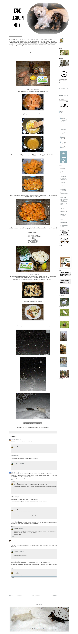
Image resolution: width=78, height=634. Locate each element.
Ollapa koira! (62, 208)
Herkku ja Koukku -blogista (35, 227)
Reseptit (13, 432)
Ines (67, 88)
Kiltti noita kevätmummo (63, 201)
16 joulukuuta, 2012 (21, 528)
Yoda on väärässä (62, 182)
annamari (15, 463)
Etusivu (33, 595)
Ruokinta (62, 96)
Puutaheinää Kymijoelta (64, 225)
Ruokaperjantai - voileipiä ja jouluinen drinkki (64, 120)
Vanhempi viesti (54, 595)
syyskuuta (62, 137)
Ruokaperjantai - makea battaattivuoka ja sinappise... (64, 125)
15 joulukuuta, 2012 (21, 463)
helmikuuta (62, 146)
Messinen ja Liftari (63, 197)
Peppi (67, 93)
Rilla (65, 95)
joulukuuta (62, 118)
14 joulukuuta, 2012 (18, 439)
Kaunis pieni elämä (63, 178)
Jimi (59, 89)
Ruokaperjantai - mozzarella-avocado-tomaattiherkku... (64, 130)
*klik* (48, 427)
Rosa (60, 96)
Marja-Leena (13, 439)
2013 (61, 116)
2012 (61, 117)
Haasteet (66, 85)
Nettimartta (13, 455)
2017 (61, 111)
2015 (61, 113)
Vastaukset (13, 481)
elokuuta (62, 138)
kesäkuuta (62, 141)
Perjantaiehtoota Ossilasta (64, 193)
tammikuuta (63, 147)
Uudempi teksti (11, 595)
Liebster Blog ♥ (63, 132)
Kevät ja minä (62, 226)
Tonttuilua (62, 121)
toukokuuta (62, 142)
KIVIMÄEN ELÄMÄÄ (63, 184)
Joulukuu (62, 133)
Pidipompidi (62, 202)
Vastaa (13, 452)
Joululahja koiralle (63, 128)
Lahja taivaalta (62, 206)
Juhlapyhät (62, 89)
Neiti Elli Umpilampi (63, 189)
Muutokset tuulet (62, 215)
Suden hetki (62, 181)
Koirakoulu (67, 89)
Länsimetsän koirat (63, 214)
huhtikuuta (62, 143)
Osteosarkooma (61, 93)
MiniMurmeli (62, 219)
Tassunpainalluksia (63, 176)
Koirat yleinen (62, 90)
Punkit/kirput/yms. (61, 94)
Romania (67, 95)
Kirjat (64, 89)
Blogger (41, 604)
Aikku (12, 472)
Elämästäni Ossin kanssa (64, 192)
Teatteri (65, 96)
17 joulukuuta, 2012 (21, 551)
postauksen (18, 41)
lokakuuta (62, 136)
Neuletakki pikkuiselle (63, 217)
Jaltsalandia (62, 187)
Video (67, 96)
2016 (61, 112)
